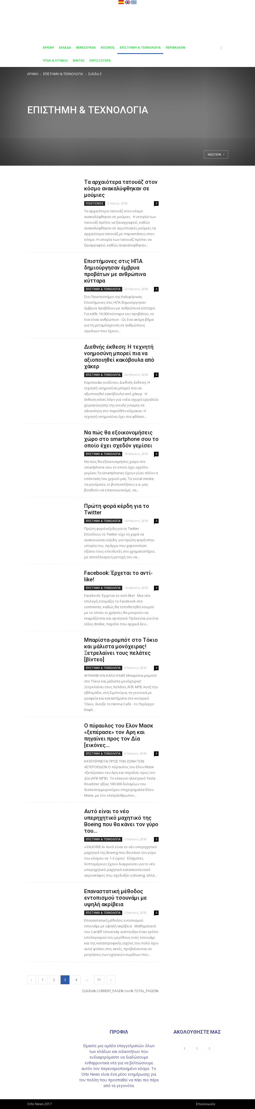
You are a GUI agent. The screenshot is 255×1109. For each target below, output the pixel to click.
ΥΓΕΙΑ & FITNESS (55, 60)
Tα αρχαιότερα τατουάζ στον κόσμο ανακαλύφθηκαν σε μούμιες (121, 188)
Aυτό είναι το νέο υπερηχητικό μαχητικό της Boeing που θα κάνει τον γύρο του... (121, 821)
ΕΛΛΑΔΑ (65, 47)
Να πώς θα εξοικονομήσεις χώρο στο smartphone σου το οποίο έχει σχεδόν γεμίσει (121, 439)
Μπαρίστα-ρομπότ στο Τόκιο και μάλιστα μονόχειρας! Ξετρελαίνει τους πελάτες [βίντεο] (121, 650)
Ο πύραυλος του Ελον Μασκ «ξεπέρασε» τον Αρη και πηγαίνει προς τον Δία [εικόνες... (118, 735)
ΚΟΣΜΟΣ (108, 47)
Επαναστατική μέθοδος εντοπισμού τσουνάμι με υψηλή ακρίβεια (115, 898)
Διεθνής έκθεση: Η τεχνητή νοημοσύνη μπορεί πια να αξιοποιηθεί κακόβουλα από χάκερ (119, 357)
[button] (221, 47)
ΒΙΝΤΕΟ (78, 60)
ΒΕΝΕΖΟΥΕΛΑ (86, 47)
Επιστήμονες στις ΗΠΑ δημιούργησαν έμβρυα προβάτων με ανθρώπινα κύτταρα (115, 271)
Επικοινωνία (205, 1104)
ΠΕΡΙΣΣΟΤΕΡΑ (100, 60)
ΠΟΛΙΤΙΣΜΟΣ (94, 203)
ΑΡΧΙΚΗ (48, 47)
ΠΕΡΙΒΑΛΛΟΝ (175, 47)
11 (99, 979)
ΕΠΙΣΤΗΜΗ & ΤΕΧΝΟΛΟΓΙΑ (140, 47)
